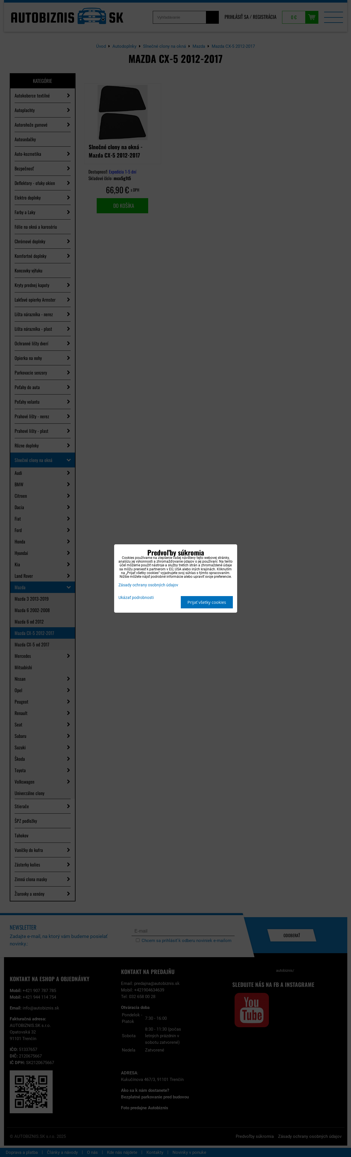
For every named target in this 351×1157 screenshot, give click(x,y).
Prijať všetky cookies (206, 602)
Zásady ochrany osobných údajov (148, 585)
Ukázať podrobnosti (136, 598)
